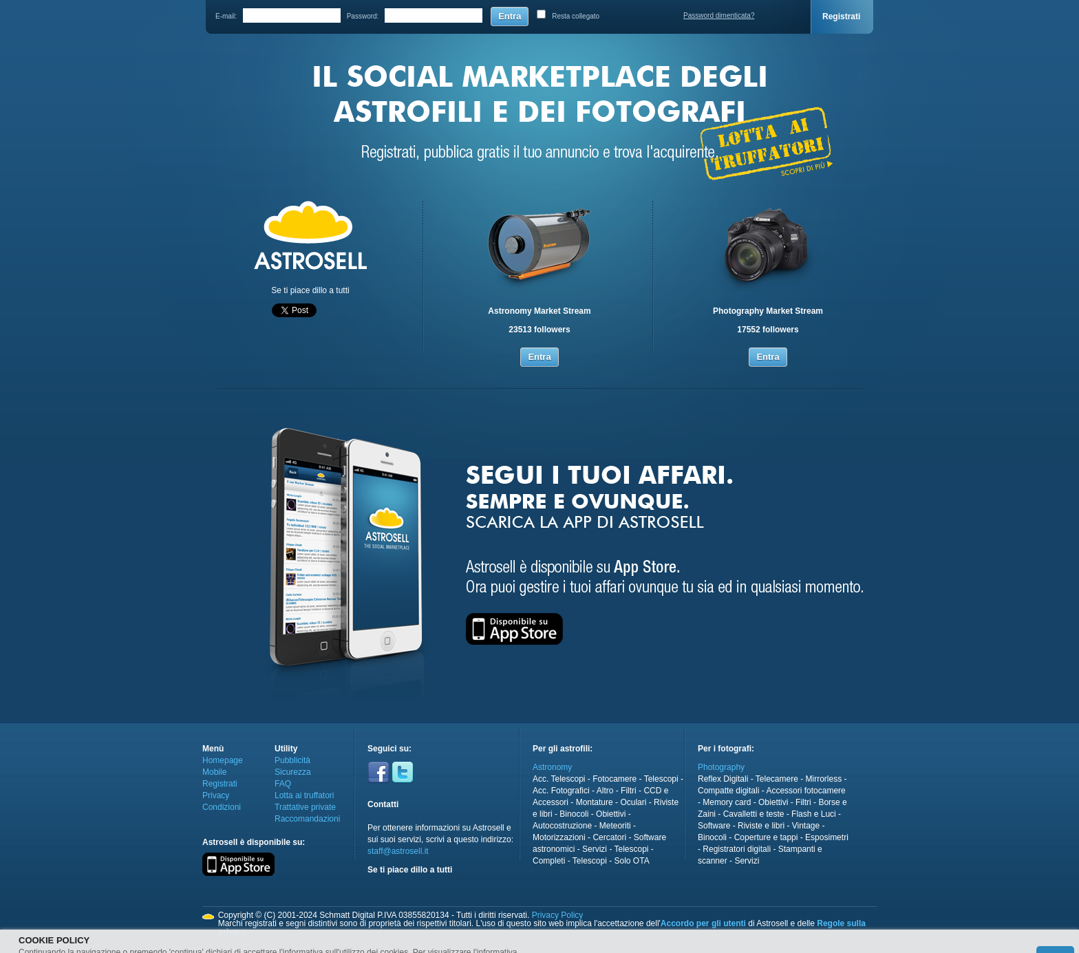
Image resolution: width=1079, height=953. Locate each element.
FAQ (283, 784)
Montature (594, 802)
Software (714, 826)
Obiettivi (611, 814)
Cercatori (609, 837)
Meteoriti (615, 826)
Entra (509, 16)
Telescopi (661, 779)
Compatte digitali (728, 790)
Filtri (629, 790)
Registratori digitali (737, 849)
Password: (363, 16)
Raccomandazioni (307, 819)
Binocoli (573, 814)
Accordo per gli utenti (703, 923)
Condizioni (221, 807)
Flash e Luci (813, 814)
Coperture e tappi (766, 837)
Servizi (594, 849)
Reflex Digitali (723, 779)
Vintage (806, 826)
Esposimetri (826, 837)
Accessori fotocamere (805, 790)
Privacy (215, 795)
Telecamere (777, 779)
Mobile (214, 772)
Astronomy (552, 767)
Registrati (841, 16)
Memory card (727, 802)
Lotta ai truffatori (304, 795)
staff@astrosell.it (398, 851)
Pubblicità (292, 760)
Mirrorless (824, 779)
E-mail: (226, 16)
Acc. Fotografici (561, 790)
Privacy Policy (558, 915)
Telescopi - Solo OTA (611, 861)
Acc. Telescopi (559, 779)
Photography (721, 767)
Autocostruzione (562, 826)
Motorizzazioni (559, 837)
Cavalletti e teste (753, 814)
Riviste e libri (761, 826)
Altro (605, 790)
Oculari (633, 802)
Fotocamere (614, 779)
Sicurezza (293, 772)
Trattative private (305, 807)
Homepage (222, 760)
